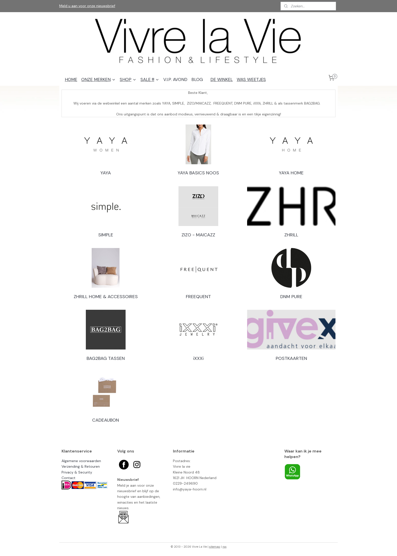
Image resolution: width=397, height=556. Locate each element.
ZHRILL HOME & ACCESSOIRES (106, 297)
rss (225, 546)
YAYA (106, 173)
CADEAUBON (105, 420)
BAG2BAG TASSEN (106, 358)
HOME (71, 79)
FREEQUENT (198, 297)
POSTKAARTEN (291, 358)
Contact (68, 478)
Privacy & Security (77, 472)
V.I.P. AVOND (175, 79)
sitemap (214, 546)
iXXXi (198, 358)
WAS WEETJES (251, 79)
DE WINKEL (221, 79)
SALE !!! (150, 79)
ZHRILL (291, 235)
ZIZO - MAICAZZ (198, 235)
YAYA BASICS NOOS (198, 173)
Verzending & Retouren (81, 466)
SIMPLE (105, 235)
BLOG (197, 79)
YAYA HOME (291, 173)
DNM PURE (291, 297)
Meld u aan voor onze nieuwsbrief (87, 6)
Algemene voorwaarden (81, 461)
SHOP (128, 79)
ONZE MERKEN (98, 79)
